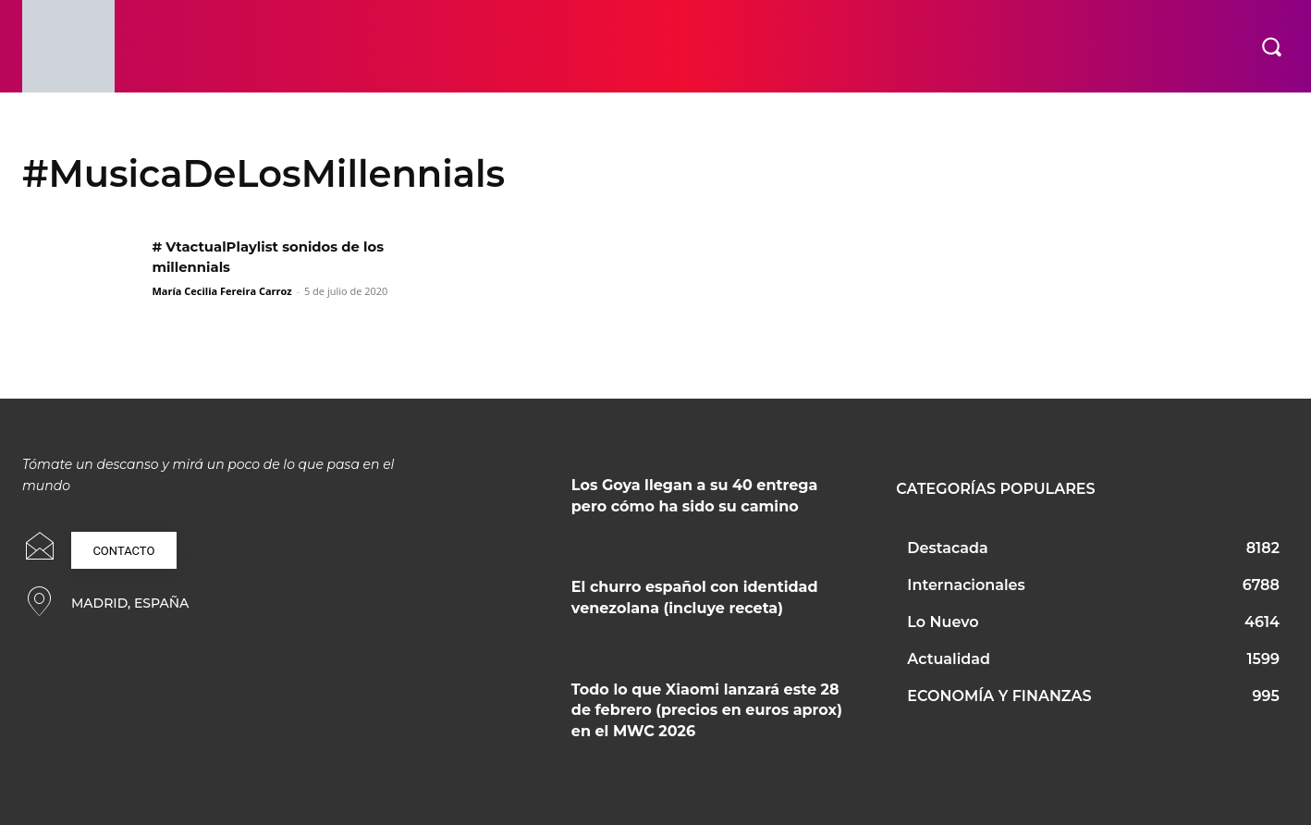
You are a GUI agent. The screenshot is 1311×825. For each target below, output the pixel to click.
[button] (1271, 46)
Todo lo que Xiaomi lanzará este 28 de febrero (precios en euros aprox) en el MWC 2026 (706, 710)
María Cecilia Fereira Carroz (221, 291)
